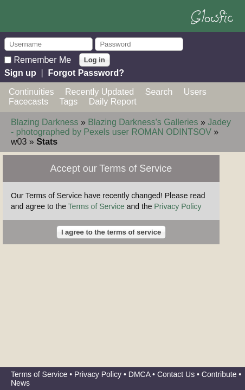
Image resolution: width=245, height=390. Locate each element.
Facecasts (28, 101)
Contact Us (176, 374)
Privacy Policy (177, 206)
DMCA (139, 374)
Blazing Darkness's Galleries (143, 122)
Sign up (20, 72)
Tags (68, 101)
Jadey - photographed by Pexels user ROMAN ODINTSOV (121, 127)
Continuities (31, 91)
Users (195, 91)
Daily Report (113, 101)
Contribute (219, 374)
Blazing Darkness (45, 122)
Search (159, 91)
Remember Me (42, 59)
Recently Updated (99, 91)
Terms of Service (96, 206)
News (20, 383)
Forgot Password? (86, 72)
